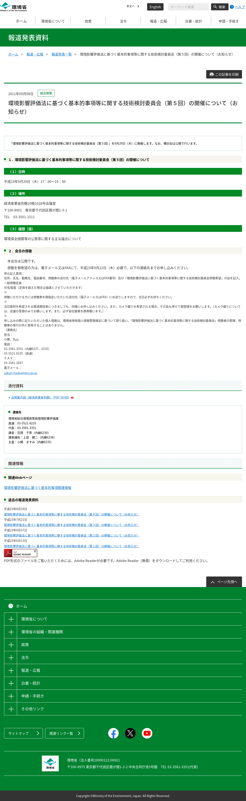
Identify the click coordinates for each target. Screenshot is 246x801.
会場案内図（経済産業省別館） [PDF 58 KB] (40, 397)
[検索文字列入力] (188, 7)
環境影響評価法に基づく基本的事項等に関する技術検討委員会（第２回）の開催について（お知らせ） (72, 535)
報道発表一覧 (62, 54)
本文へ (131, 6)
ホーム (18, 21)
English (155, 6)
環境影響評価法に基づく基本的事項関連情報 (37, 487)
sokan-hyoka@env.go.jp (20, 373)
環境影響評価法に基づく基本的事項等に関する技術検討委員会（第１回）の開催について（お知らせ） (72, 546)
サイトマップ (18, 733)
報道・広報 (35, 54)
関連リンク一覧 (61, 733)
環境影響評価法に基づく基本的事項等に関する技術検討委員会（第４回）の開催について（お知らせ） (72, 514)
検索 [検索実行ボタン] (222, 6)
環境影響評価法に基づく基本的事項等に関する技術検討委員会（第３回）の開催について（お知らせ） (72, 525)
